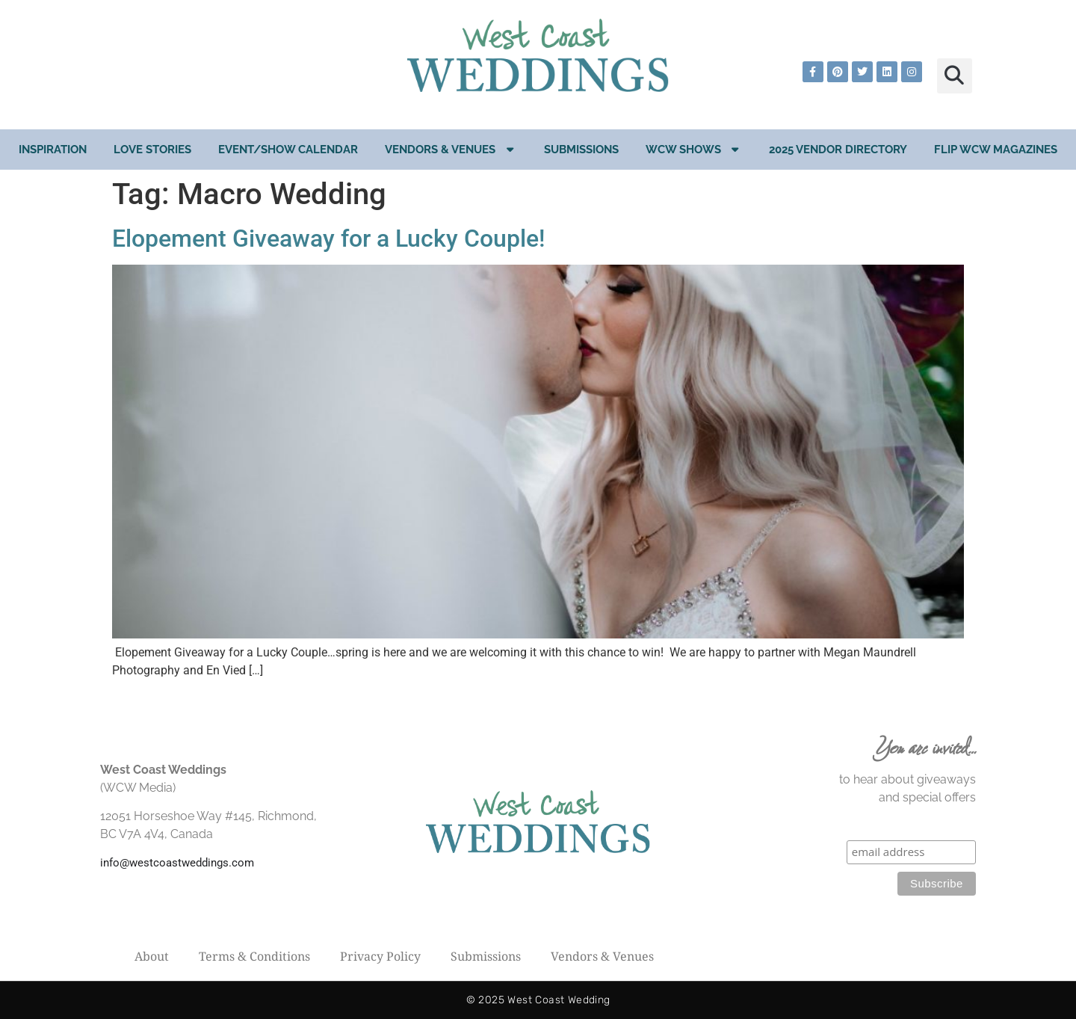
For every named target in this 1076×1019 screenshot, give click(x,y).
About (151, 956)
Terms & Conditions (254, 956)
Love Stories (152, 149)
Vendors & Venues (451, 149)
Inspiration (53, 149)
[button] (954, 75)
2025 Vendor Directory (838, 149)
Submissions (581, 149)
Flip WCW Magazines (995, 149)
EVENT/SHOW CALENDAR (288, 149)
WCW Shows (694, 149)
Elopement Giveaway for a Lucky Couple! (328, 238)
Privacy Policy (380, 956)
